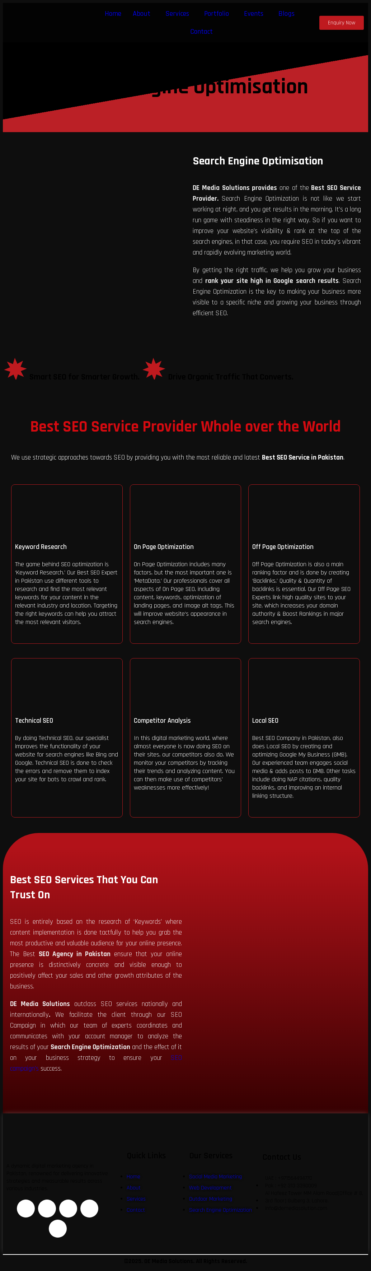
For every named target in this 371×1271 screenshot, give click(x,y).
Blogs (286, 13)
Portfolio (216, 13)
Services (177, 13)
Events (253, 13)
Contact (201, 31)
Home (113, 13)
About (141, 13)
